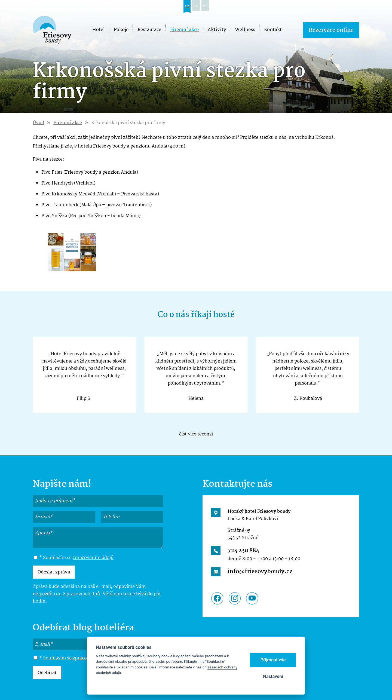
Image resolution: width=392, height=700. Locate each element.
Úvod (38, 123)
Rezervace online (331, 30)
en (196, 6)
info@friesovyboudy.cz (260, 571)
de (205, 6)
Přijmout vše (273, 659)
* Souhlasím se (74, 558)
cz (187, 6)
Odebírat (47, 673)
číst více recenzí (196, 434)
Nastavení (273, 676)
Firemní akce (67, 123)
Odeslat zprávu (54, 572)
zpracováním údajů (93, 557)
